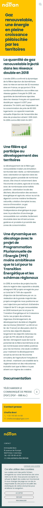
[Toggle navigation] (31, 4)
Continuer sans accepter (32, 466)
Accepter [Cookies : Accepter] (19, 493)
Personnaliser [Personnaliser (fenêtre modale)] (21, 501)
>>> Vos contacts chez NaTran (16, 458)
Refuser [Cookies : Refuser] (19, 497)
